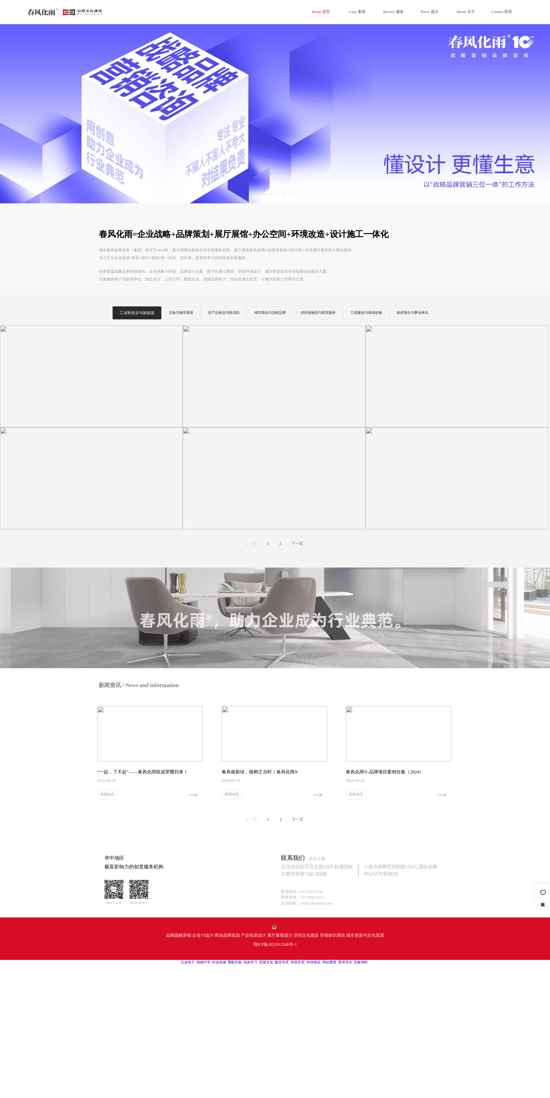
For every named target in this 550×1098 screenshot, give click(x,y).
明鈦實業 (329, 962)
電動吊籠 (235, 962)
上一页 (251, 543)
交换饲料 (361, 962)
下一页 (297, 543)
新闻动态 (107, 794)
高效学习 (250, 962)
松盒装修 (219, 962)
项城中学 (203, 962)
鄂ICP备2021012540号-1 (275, 944)
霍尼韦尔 (345, 962)
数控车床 (282, 962)
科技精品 (314, 962)
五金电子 (188, 962)
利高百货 (298, 962)
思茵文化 (266, 962)
